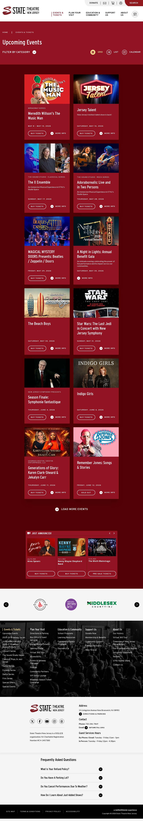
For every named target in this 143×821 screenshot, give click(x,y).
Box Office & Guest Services (38, 638)
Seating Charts (36, 648)
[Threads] (61, 721)
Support (110, 14)
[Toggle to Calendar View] (131, 52)
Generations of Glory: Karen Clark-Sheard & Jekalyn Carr (43, 472)
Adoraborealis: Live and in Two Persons (93, 184)
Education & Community (70, 629)
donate (94, 3)
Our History (118, 633)
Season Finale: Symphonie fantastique (44, 399)
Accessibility (35, 657)
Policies (33, 667)
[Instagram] (54, 721)
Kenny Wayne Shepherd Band (70, 562)
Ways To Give (91, 650)
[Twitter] (32, 721)
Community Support (94, 642)
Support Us (90, 629)
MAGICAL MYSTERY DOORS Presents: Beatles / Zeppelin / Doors (45, 256)
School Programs (65, 633)
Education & (93, 14)
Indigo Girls (85, 394)
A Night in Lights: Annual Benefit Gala (94, 254)
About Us (117, 629)
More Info (60, 133)
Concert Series (9, 651)
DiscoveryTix (63, 648)
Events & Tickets (12, 629)
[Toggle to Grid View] (96, 52)
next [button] (136, 604)
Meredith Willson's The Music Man (44, 115)
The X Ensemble (39, 182)
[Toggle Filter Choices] (20, 52)
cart (114, 4)
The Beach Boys (39, 323)
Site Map (10, 812)
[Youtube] (47, 721)
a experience (125, 810)
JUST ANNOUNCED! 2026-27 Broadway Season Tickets (11, 644)
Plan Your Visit (37, 629)
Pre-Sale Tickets (102, 574)
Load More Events (74, 509)
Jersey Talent (86, 110)
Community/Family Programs (66, 643)
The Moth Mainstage (99, 561)
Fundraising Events (93, 646)
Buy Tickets (37, 133)
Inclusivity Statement (122, 652)
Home (5, 32)
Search (134, 3)
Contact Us (118, 665)
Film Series (7, 678)
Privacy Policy (53, 812)
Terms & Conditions (30, 812)
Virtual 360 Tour (37, 652)
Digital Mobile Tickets (39, 644)
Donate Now (90, 633)
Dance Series (8, 674)
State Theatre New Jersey (20, 11)
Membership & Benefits (95, 637)
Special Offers (8, 682)
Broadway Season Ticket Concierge (40, 681)
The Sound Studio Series (13, 655)
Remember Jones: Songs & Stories (94, 465)
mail (105, 4)
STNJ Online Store (121, 661)
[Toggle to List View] (112, 52)
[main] (71, 305)
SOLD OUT (86, 493)
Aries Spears (33, 561)
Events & (58, 14)
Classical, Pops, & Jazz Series (12, 660)
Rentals (116, 657)
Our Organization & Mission (125, 648)
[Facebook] (39, 721)
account (122, 4)
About (124, 14)
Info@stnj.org (97, 728)
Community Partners (39, 672)
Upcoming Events (10, 633)
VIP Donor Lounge (38, 676)
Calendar (135, 14)
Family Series (8, 666)
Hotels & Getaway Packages (38, 662)
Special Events (8, 687)
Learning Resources (66, 637)
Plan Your (75, 14)
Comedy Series (9, 670)
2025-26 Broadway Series (13, 637)
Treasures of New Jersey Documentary (124, 643)
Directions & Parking (39, 633)
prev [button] (6, 604)
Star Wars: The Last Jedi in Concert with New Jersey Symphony (94, 328)
